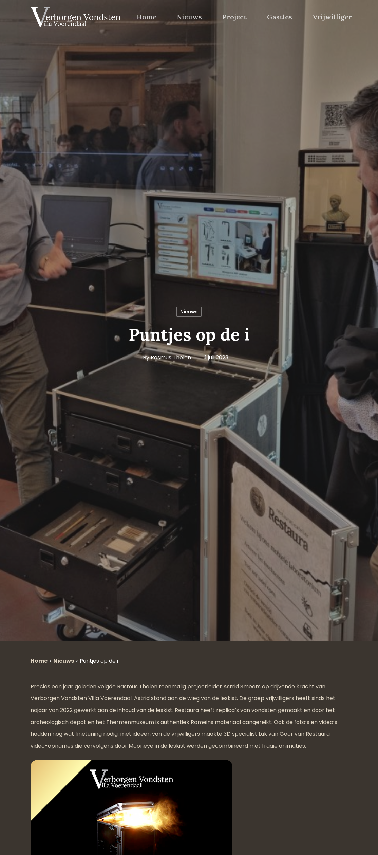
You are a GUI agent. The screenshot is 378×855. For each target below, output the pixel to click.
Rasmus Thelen (171, 357)
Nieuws (189, 311)
